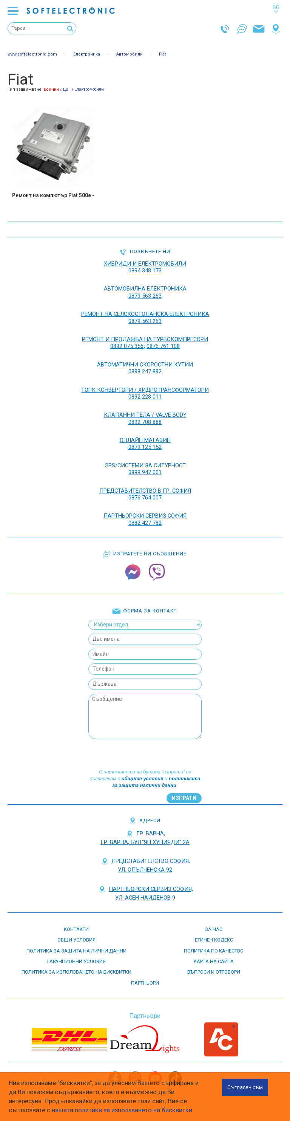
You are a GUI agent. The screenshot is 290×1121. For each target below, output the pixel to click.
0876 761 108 (163, 346)
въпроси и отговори (213, 972)
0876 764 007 (145, 497)
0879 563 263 (145, 295)
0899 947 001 (145, 472)
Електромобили (89, 89)
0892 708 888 (145, 422)
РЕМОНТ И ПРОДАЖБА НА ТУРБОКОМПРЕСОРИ (145, 339)
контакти (76, 929)
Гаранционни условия (76, 961)
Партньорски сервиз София (145, 515)
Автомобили (129, 54)
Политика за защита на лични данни (76, 951)
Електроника (86, 54)
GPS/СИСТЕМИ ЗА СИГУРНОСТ (145, 465)
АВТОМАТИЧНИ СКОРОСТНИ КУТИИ (145, 364)
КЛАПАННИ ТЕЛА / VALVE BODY (145, 414)
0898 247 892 (145, 371)
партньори (145, 983)
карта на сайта (214, 961)
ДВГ (67, 89)
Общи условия (76, 940)
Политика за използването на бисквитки (76, 972)
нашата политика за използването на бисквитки (122, 1110)
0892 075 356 (126, 346)
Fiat (162, 54)
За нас (213, 929)
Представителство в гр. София (145, 490)
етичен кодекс (214, 940)
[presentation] (144, 753)
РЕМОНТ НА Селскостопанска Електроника (145, 314)
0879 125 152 (145, 447)
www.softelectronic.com (32, 54)
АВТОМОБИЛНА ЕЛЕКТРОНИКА (145, 288)
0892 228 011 (145, 396)
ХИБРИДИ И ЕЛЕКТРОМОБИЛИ (145, 263)
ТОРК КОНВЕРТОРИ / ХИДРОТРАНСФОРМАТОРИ (145, 390)
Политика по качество (214, 951)
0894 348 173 (145, 270)
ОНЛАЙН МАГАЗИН (145, 440)
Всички (51, 89)
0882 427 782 (145, 523)
